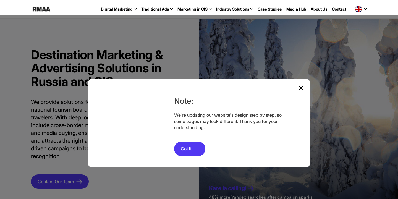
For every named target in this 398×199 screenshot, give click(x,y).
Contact (339, 9)
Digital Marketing (117, 9)
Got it (186, 148)
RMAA (41, 9)
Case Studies (270, 9)
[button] (361, 9)
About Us (319, 9)
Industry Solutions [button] (232, 9)
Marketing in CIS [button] (192, 9)
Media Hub (296, 9)
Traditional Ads (155, 9)
